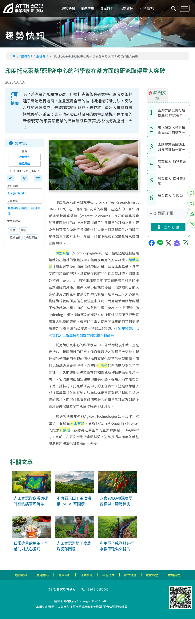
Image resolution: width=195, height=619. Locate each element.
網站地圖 (130, 575)
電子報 (70, 589)
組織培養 (15, 237)
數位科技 (24, 163)
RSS (63, 589)
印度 (12, 230)
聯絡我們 (174, 575)
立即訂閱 (168, 227)
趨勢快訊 (68, 8)
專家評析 (107, 8)
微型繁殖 (31, 237)
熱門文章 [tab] (157, 95)
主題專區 (87, 8)
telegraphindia (17, 193)
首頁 (13, 56)
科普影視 (147, 8)
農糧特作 (42, 56)
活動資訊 (126, 8)
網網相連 (152, 575)
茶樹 (23, 230)
